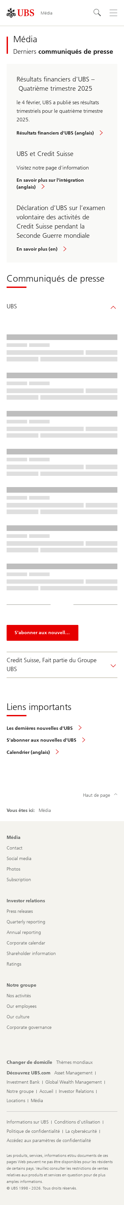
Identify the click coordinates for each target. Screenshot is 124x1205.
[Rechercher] (98, 13)
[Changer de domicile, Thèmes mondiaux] (74, 1062)
